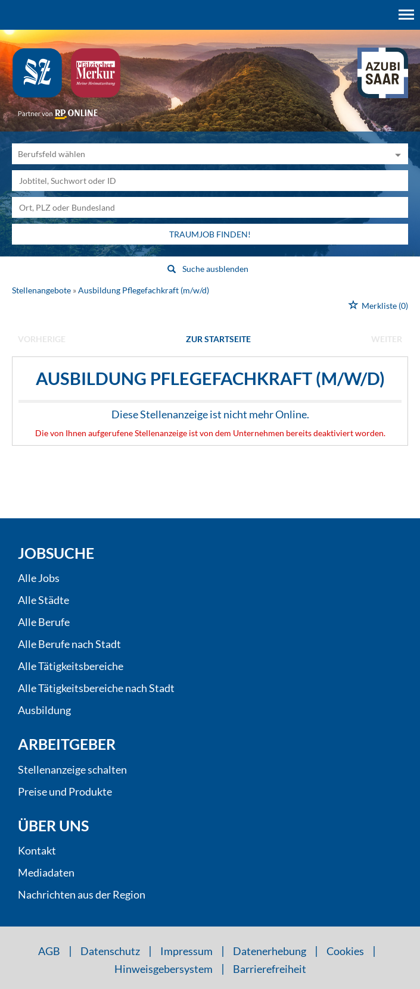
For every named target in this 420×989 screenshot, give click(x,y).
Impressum (186, 950)
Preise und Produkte (65, 791)
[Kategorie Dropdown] (396, 153)
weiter (386, 339)
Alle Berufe (44, 621)
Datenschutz (110, 950)
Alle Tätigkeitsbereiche (70, 665)
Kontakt (37, 850)
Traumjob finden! (210, 234)
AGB (49, 950)
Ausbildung (44, 709)
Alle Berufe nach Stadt (69, 643)
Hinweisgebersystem (163, 968)
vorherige (42, 339)
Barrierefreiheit (269, 968)
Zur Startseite (218, 339)
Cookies (345, 950)
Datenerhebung (269, 950)
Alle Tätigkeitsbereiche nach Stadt (96, 687)
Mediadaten (46, 872)
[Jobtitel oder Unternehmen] (210, 180)
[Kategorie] (198, 153)
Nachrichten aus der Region (81, 894)
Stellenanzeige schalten (72, 769)
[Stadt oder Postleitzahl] (210, 207)
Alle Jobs (39, 577)
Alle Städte (43, 599)
